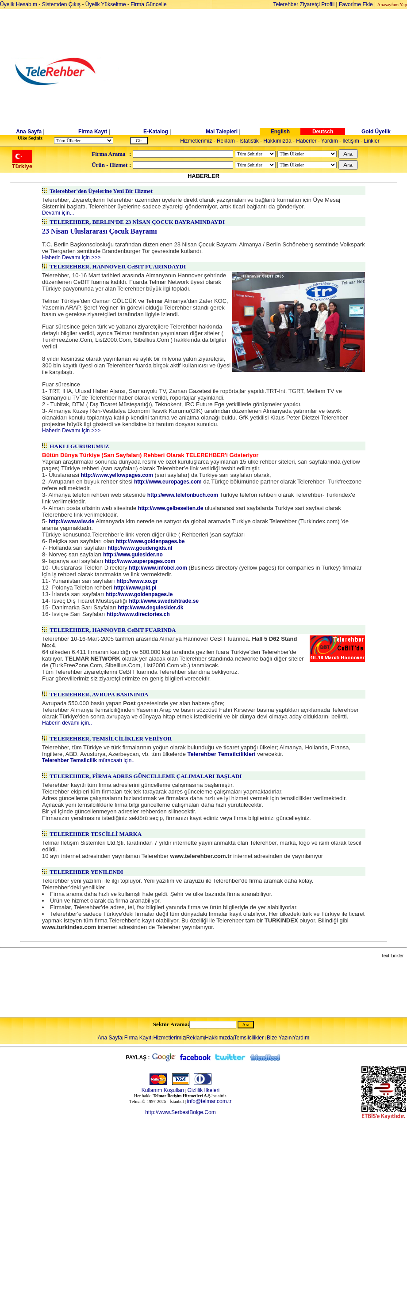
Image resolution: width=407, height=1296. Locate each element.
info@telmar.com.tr (209, 1101)
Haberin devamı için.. (67, 723)
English (280, 131)
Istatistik (248, 141)
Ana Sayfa (29, 131)
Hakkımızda (277, 141)
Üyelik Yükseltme (105, 4)
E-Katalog (155, 131)
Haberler (306, 141)
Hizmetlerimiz (196, 141)
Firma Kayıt (92, 131)
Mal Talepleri (222, 131)
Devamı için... (58, 213)
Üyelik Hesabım (18, 4)
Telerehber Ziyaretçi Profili (304, 4)
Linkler (371, 141)
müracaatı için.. (88, 760)
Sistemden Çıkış (61, 4)
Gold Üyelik (376, 131)
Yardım (329, 141)
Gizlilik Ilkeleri (204, 1090)
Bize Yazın (279, 1038)
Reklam (226, 141)
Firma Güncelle (148, 4)
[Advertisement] (271, 71)
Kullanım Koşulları (163, 1090)
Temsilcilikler (249, 1038)
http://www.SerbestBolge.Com (180, 1112)
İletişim (350, 141)
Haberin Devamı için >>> (71, 257)
